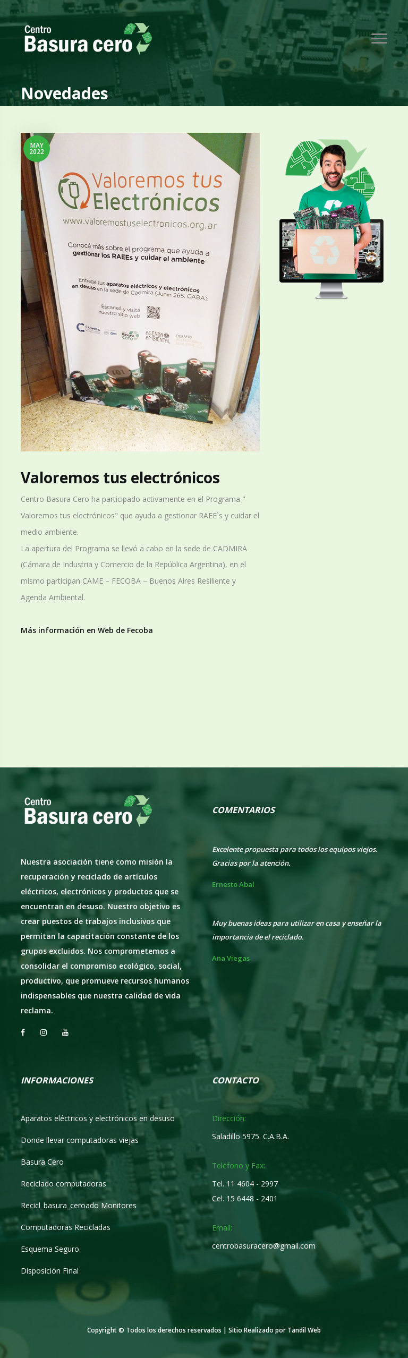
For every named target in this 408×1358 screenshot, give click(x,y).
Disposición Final (50, 1271)
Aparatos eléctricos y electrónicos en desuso (98, 1118)
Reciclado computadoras (63, 1183)
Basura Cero (42, 1162)
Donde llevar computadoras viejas (80, 1140)
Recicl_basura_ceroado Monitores (79, 1205)
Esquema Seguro (50, 1249)
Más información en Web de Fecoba (87, 630)
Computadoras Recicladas (65, 1227)
